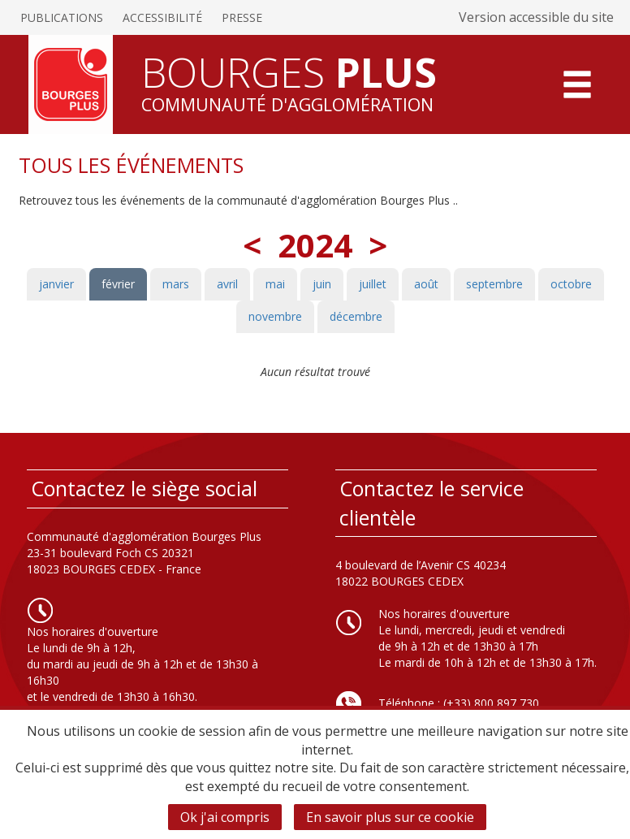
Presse (242, 17)
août (426, 284)
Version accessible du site (536, 17)
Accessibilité (162, 17)
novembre (275, 316)
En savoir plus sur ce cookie (390, 817)
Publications (61, 17)
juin (322, 284)
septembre (494, 284)
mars (175, 284)
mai (275, 284)
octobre (571, 284)
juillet (372, 284)
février (118, 284)
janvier (56, 284)
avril (227, 284)
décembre (356, 316)
